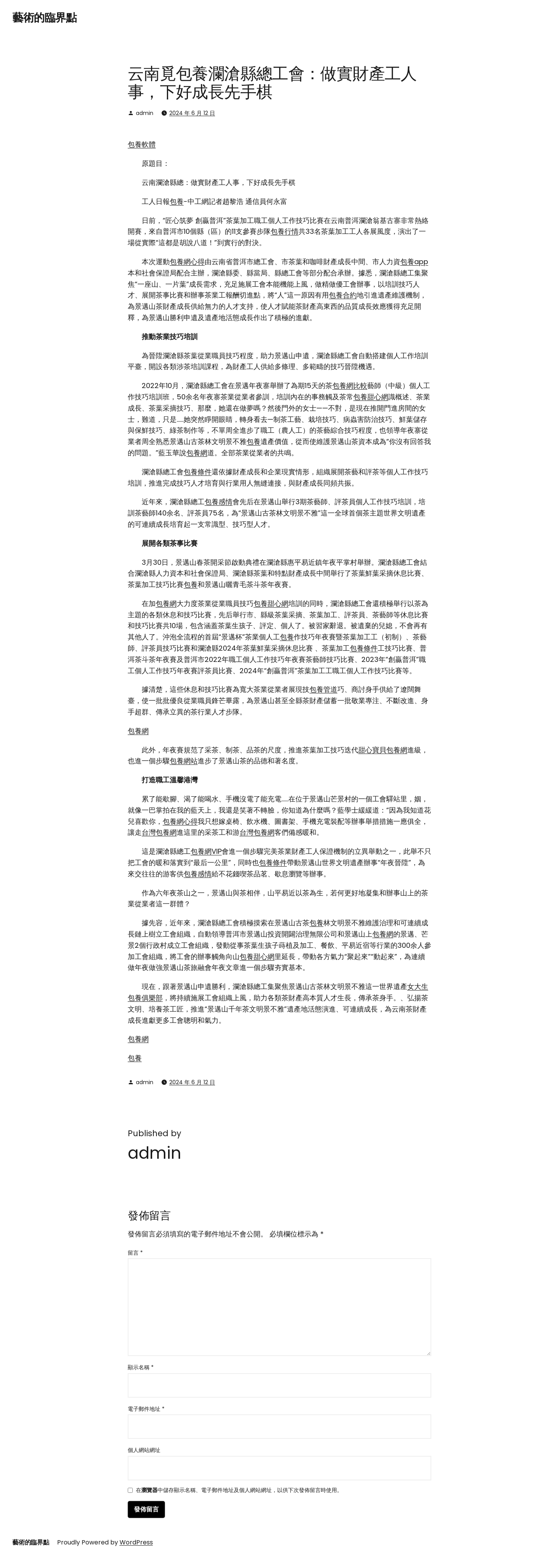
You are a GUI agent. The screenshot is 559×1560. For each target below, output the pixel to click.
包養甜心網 (370, 397)
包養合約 (343, 295)
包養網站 (184, 761)
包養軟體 (142, 144)
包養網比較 (349, 385)
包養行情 (285, 231)
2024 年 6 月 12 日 (192, 113)
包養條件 (198, 472)
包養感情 (219, 502)
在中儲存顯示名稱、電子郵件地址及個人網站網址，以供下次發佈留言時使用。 (239, 1490)
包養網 (196, 453)
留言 (135, 1253)
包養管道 (323, 689)
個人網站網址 (144, 1450)
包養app (414, 261)
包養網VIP (206, 851)
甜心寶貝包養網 (382, 750)
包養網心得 (187, 261)
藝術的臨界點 (44, 17)
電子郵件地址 (146, 1409)
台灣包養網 (159, 832)
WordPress (136, 1542)
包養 (177, 201)
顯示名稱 (141, 1367)
